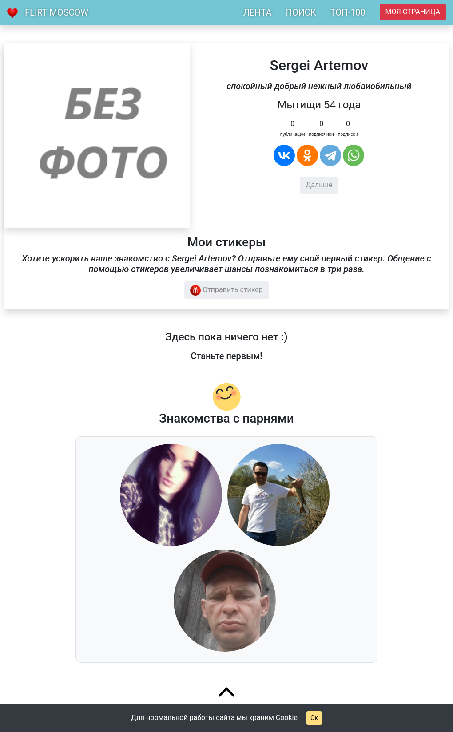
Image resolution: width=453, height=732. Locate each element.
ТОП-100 (348, 12)
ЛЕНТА (257, 12)
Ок (314, 717)
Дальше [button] (319, 185)
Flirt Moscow (56, 12)
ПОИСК (301, 12)
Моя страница (412, 12)
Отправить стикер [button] (226, 290)
